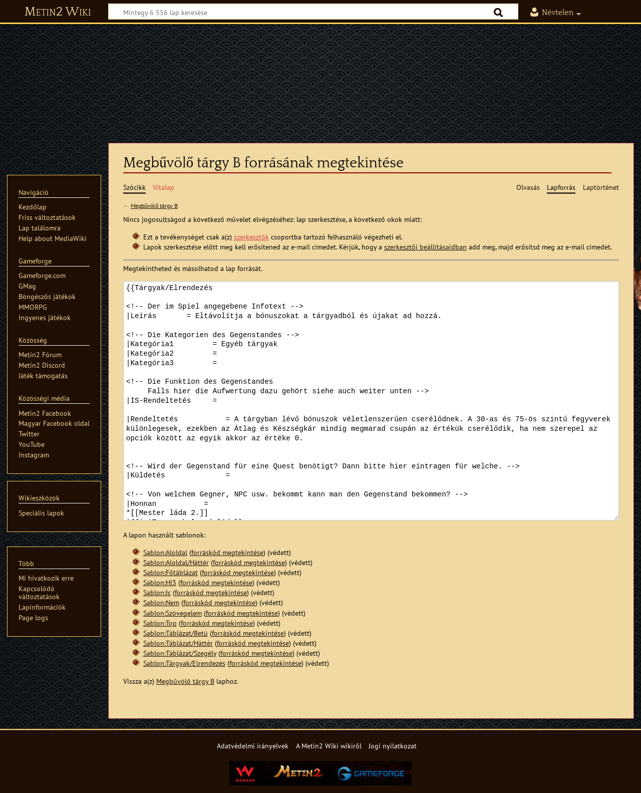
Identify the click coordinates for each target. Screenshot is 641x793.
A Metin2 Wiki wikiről (329, 745)
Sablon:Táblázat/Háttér (178, 643)
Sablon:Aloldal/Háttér (176, 562)
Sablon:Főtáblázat (170, 572)
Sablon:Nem (161, 602)
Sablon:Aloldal (165, 552)
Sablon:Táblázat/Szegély (179, 653)
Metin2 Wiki (58, 12)
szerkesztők (251, 236)
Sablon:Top (160, 623)
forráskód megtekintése (227, 552)
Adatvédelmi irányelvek (252, 745)
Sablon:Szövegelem (172, 613)
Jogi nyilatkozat (393, 745)
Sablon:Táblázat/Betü (175, 633)
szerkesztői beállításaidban (425, 246)
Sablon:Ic (157, 592)
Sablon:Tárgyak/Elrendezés (184, 663)
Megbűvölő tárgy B (154, 205)
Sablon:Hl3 (159, 582)
